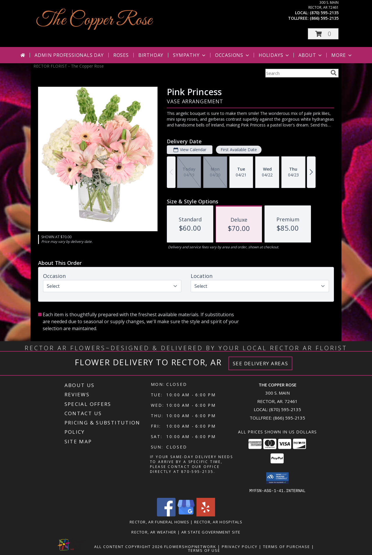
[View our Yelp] (205, 514)
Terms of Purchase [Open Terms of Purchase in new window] (286, 546)
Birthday (150, 55)
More (342, 55)
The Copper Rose (94, 20)
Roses (121, 55)
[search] (333, 73)
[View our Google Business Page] (186, 514)
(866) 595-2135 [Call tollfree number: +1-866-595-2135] (324, 18)
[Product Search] (297, 73)
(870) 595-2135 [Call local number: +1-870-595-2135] (324, 12)
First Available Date (239, 149)
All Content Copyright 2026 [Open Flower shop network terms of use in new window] (128, 546)
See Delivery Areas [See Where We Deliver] (260, 363)
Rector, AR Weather (153, 531)
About (310, 55)
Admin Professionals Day (69, 55)
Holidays (274, 55)
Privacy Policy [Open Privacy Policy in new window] (239, 546)
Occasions (232, 55)
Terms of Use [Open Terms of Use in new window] (204, 550)
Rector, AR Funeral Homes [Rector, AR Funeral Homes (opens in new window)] (159, 521)
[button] (323, 33)
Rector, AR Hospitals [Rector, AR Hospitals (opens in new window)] (218, 521)
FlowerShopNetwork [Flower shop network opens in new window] (190, 546)
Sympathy (189, 55)
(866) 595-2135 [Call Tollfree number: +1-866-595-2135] (289, 418)
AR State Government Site (211, 531)
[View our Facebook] (166, 514)
